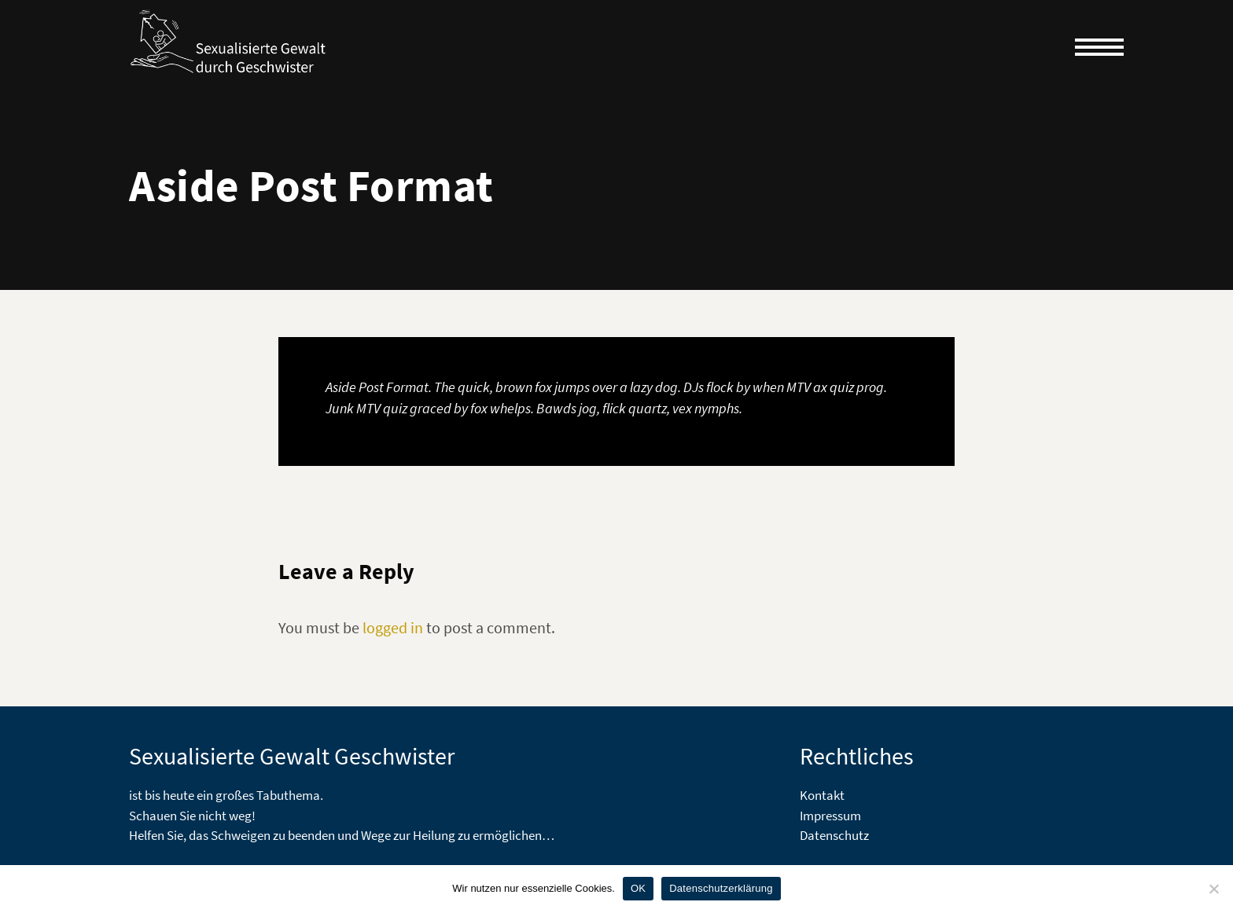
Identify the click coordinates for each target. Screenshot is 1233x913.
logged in (393, 627)
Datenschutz (834, 835)
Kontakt (822, 795)
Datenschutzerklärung (720, 888)
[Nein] (1213, 888)
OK (638, 888)
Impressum (830, 815)
